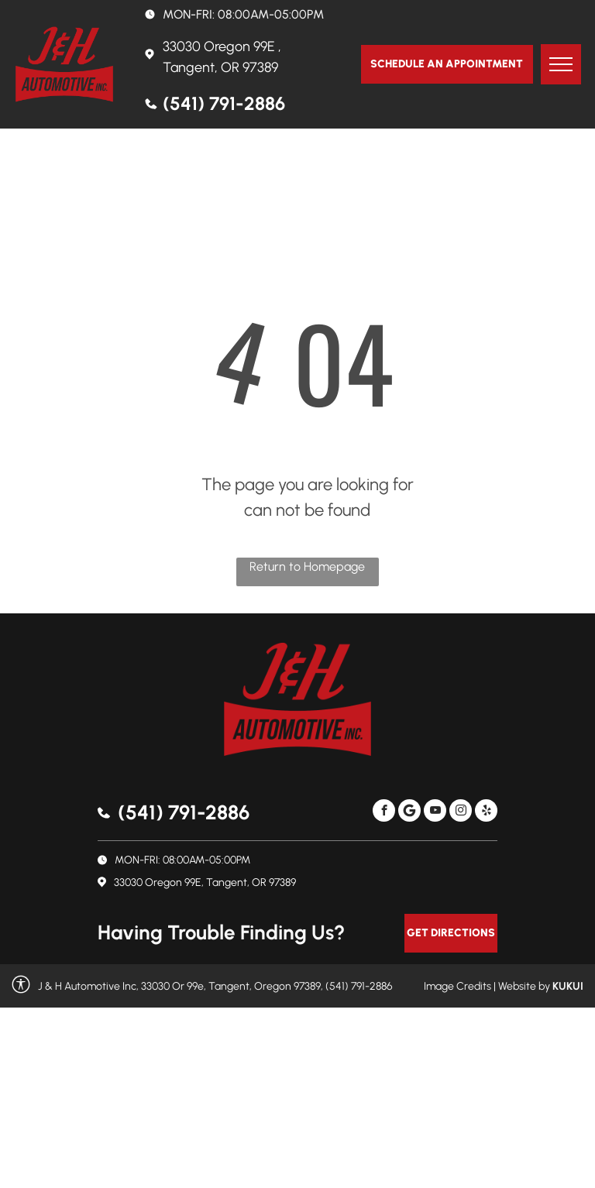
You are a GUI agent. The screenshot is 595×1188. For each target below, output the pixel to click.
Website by (524, 986)
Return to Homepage (307, 566)
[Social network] (409, 812)
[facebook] (384, 812)
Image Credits (457, 986)
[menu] (561, 64)
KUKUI (567, 986)
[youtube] (435, 812)
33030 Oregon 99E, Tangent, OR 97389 (205, 882)
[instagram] (460, 812)
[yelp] (486, 812)
